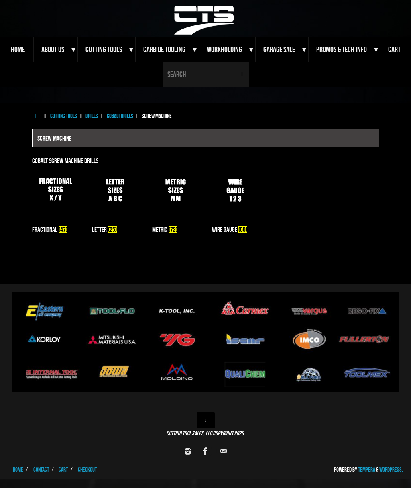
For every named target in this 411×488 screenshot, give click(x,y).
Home (18, 469)
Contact (41, 469)
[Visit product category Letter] (115, 203)
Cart (63, 469)
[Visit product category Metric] (175, 203)
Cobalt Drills (120, 115)
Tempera (366, 469)
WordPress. (391, 469)
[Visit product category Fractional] (55, 203)
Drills (91, 115)
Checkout (87, 469)
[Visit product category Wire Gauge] (235, 203)
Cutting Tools (63, 115)
